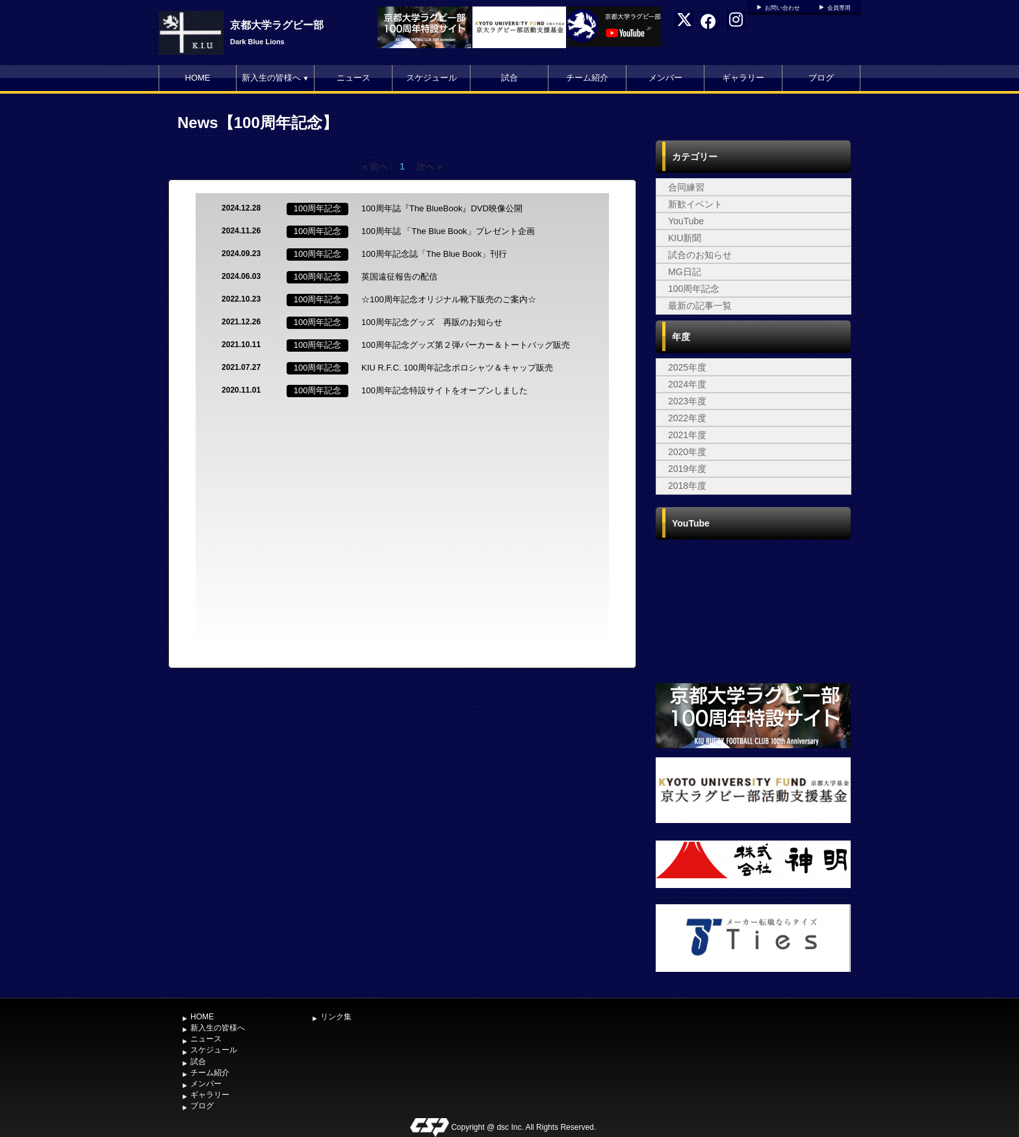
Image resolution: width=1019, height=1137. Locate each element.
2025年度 (687, 367)
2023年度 (687, 401)
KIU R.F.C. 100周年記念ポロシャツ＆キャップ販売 (457, 367)
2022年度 (687, 418)
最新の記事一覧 (700, 305)
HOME (198, 78)
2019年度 (687, 469)
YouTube (686, 221)
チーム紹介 (587, 78)
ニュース (353, 78)
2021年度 (687, 435)
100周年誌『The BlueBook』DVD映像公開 (441, 208)
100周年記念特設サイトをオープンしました (444, 390)
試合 (509, 78)
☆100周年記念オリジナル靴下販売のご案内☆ (448, 299)
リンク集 (336, 1016)
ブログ (821, 78)
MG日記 (684, 272)
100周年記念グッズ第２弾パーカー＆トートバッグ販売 (465, 345)
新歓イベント (695, 204)
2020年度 (687, 452)
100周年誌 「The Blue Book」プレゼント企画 (448, 231)
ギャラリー (743, 78)
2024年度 (687, 384)
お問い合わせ (782, 8)
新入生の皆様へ (275, 78)
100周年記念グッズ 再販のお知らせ (431, 322)
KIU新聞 (684, 238)
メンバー (665, 78)
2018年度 (687, 485)
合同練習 (686, 187)
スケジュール (431, 78)
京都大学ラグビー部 (277, 25)
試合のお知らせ (700, 255)
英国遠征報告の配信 (399, 276)
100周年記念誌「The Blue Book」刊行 (434, 254)
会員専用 (839, 8)
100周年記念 (693, 288)
